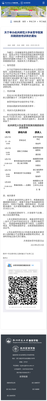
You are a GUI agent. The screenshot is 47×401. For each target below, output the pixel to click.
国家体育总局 (11, 383)
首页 (24, 21)
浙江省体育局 (11, 395)
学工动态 (42, 21)
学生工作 (32, 21)
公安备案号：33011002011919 (23, 369)
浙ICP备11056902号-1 (23, 372)
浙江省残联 (35, 389)
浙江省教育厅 (36, 383)
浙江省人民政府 (11, 389)
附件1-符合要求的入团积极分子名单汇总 (18, 254)
